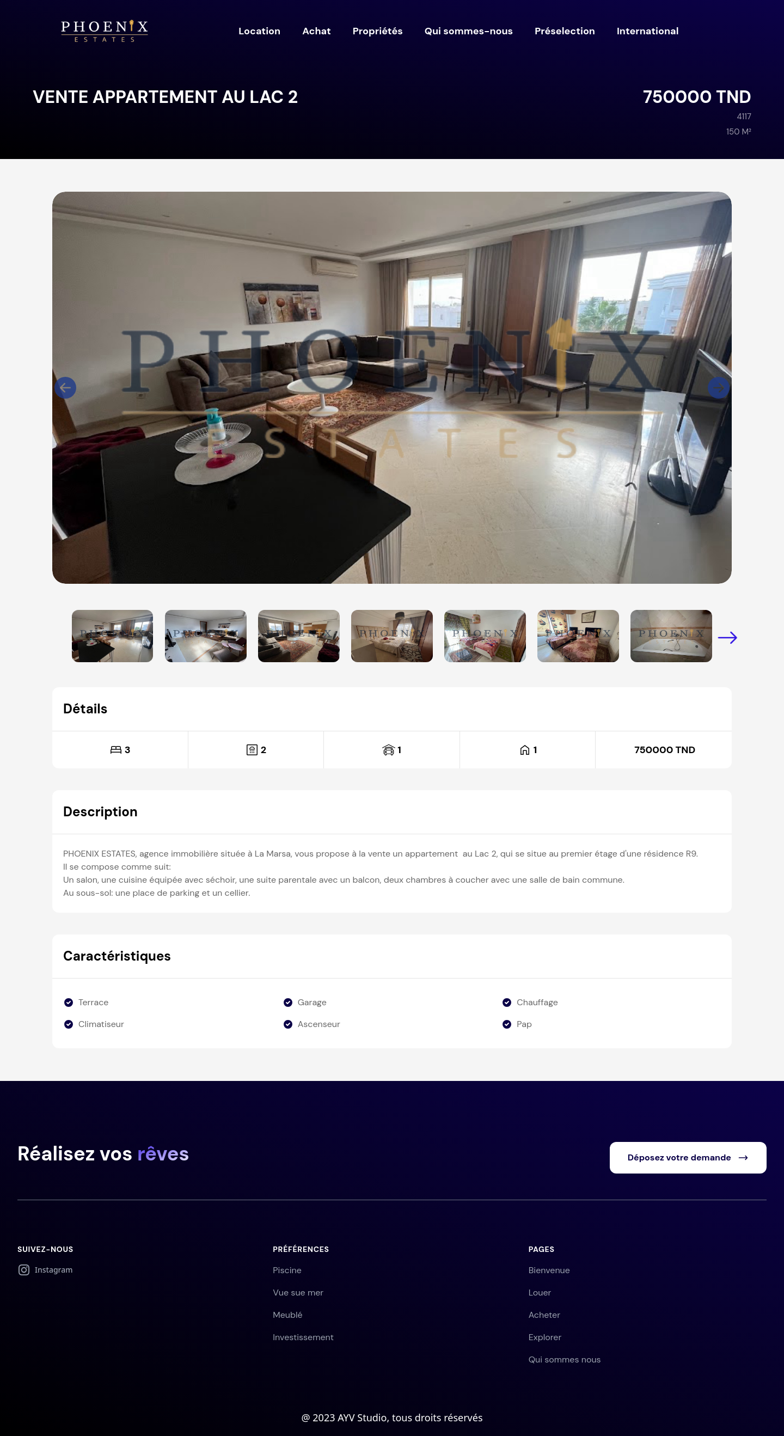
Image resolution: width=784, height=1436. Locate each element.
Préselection (565, 31)
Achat (316, 31)
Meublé (287, 1315)
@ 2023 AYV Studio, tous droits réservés (391, 1417)
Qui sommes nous (565, 1359)
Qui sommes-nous (469, 31)
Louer (540, 1292)
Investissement (303, 1337)
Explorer (545, 1337)
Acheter (544, 1315)
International (647, 31)
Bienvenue (549, 1270)
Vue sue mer (298, 1292)
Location (259, 31)
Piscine (287, 1270)
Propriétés (378, 31)
